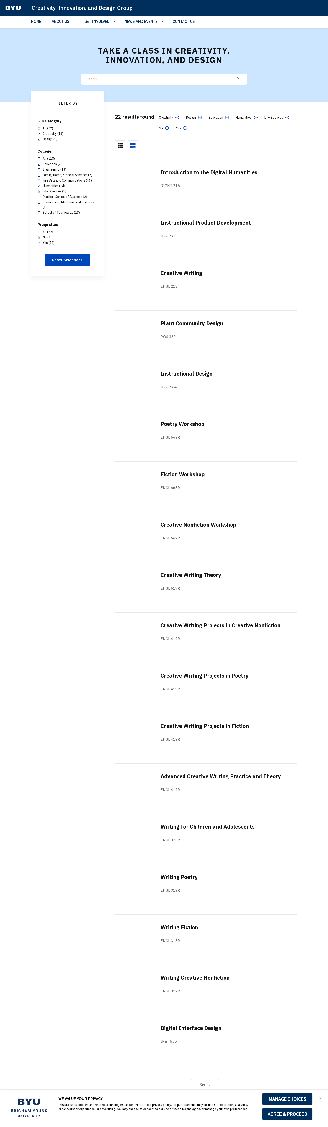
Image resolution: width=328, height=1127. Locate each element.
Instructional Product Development (208, 222)
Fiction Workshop (183, 474)
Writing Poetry (180, 877)
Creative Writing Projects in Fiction (206, 726)
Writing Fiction (180, 927)
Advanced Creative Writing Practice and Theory (223, 776)
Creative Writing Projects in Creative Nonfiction (222, 625)
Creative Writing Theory (192, 575)
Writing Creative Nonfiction (196, 977)
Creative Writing (182, 273)
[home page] (13, 8)
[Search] (164, 79)
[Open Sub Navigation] (75, 21)
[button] (320, 1098)
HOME (36, 21)
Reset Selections (67, 260)
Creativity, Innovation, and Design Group (83, 7)
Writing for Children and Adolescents (209, 826)
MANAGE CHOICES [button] (287, 1099)
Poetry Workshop (183, 424)
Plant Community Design (193, 323)
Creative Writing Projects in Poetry (206, 675)
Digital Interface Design (192, 1028)
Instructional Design (187, 373)
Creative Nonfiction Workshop (200, 524)
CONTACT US (184, 21)
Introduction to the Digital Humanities (211, 172)
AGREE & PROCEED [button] (287, 1114)
